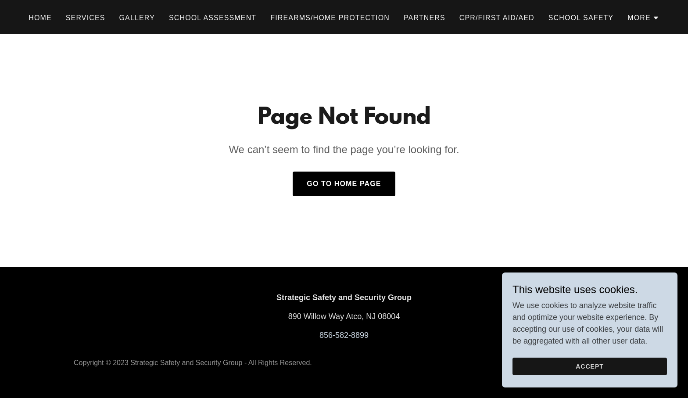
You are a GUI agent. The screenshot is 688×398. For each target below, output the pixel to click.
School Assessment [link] (212, 18)
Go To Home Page (344, 183)
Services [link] (85, 18)
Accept (590, 378)
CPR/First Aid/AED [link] (496, 18)
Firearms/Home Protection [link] (330, 18)
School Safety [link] (580, 18)
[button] (643, 18)
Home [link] (40, 18)
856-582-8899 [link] (344, 335)
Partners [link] (424, 18)
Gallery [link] (137, 18)
